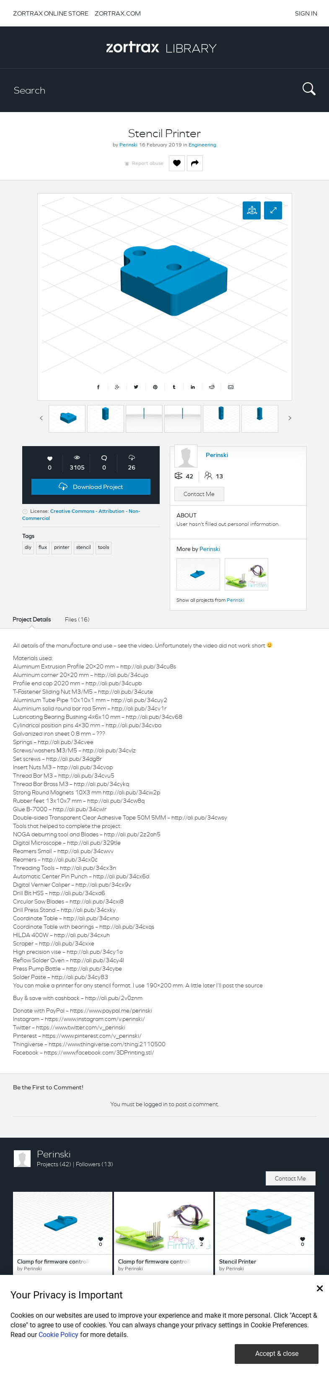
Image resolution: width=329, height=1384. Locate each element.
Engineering (202, 145)
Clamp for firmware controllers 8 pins (65, 1262)
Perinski (128, 145)
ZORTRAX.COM (118, 13)
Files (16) (77, 619)
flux (43, 547)
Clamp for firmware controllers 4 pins (166, 1262)
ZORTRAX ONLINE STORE (50, 13)
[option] (67, 419)
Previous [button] (41, 417)
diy (28, 547)
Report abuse (147, 163)
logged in (156, 1104)
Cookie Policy (58, 1335)
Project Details (32, 619)
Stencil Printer (237, 1262)
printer (61, 547)
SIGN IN (306, 13)
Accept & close (276, 1354)
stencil (83, 547)
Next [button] (290, 417)
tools (103, 547)
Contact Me (199, 494)
